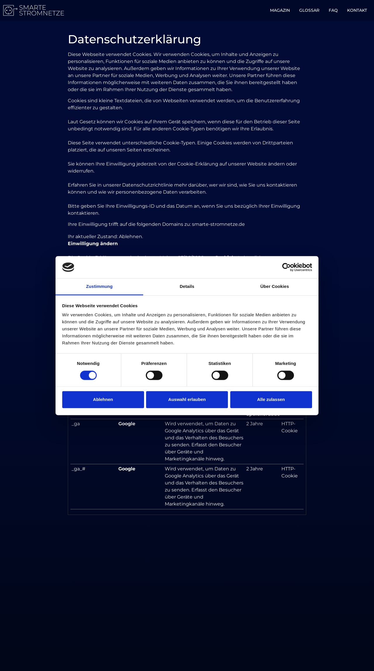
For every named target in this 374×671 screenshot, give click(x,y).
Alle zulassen (271, 399)
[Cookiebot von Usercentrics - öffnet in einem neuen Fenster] (286, 267)
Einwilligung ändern (93, 243)
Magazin (280, 10)
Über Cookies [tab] (274, 286)
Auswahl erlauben (187, 399)
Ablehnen (103, 399)
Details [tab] (187, 286)
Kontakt (357, 10)
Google (126, 423)
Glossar (309, 10)
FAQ (333, 10)
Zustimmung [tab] (99, 286)
